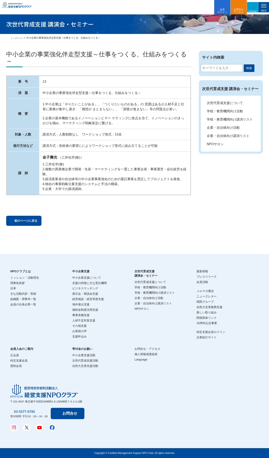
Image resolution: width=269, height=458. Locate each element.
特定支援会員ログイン (211, 332)
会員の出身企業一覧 (23, 304)
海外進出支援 (81, 304)
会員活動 (202, 282)
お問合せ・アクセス (147, 348)
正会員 (14, 355)
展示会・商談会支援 (85, 293)
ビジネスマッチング (85, 288)
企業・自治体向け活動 (223, 127)
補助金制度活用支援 (85, 309)
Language (246, 10)
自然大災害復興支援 (209, 307)
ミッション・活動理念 (24, 277)
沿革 (13, 288)
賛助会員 (16, 366)
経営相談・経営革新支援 (88, 299)
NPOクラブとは (20, 271)
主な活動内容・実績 (23, 293)
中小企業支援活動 (83, 355)
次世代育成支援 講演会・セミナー (230, 89)
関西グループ (205, 301)
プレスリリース (207, 276)
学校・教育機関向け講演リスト (230, 119)
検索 (249, 68)
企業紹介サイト (207, 337)
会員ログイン (214, 11)
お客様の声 (79, 331)
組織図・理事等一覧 (23, 299)
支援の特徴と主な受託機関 (89, 283)
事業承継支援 (81, 315)
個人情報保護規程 (145, 354)
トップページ (18, 38)
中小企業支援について (86, 277)
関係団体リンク (207, 317)
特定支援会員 (19, 360)
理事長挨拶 (17, 283)
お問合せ (70, 413)
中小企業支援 (81, 271)
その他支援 (79, 325)
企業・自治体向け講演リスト (228, 136)
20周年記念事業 (207, 323)
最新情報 (202, 271)
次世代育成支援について (225, 103)
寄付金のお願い (82, 348)
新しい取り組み (207, 312)
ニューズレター (207, 296)
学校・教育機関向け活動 (225, 111)
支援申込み (79, 336)
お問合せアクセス (231, 11)
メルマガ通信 (205, 291)
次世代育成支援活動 (85, 360)
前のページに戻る (30, 221)
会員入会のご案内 (21, 348)
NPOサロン (215, 144)
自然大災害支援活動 (85, 366)
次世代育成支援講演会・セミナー (145, 273)
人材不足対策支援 (83, 320)
